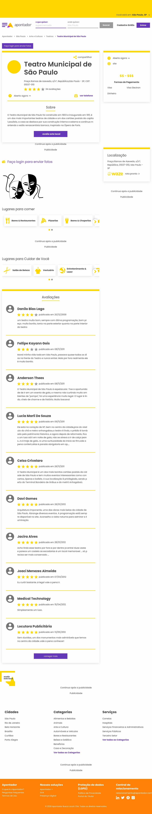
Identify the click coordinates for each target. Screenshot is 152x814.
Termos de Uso (9, 795)
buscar (106, 25)
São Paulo (74, 81)
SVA (42, 792)
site (112, 63)
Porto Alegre (11, 739)
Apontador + (46, 789)
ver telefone (86, 95)
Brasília (8, 731)
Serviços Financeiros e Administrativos (122, 727)
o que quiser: (42, 22)
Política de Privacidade (89, 793)
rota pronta (123, 173)
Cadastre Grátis (125, 25)
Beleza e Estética (62, 739)
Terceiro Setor (109, 735)
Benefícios (59, 744)
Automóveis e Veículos (66, 731)
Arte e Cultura (61, 727)
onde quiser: (73, 22)
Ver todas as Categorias (67, 752)
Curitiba (9, 735)
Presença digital (48, 795)
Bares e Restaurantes (65, 735)
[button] (49, 230)
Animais (58, 722)
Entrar (143, 25)
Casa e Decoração (64, 748)
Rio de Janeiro (12, 722)
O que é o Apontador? (13, 789)
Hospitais (107, 722)
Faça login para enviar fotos (17, 46)
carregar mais (50, 656)
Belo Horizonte (12, 727)
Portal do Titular (86, 796)
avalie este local (51, 134)
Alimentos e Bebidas (64, 718)
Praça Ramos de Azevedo (37, 81)
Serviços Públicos (111, 731)
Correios (106, 718)
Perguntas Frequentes (13, 792)
